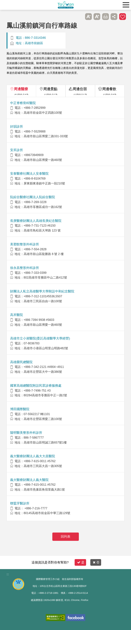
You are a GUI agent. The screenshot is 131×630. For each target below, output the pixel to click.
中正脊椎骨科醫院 (23, 103)
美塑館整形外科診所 (24, 244)
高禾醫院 (16, 315)
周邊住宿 (80, 89)
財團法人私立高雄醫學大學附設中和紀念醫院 (42, 291)
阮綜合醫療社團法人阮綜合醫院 (32, 197)
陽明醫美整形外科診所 (26, 432)
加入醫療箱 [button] (122, 16)
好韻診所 (16, 126)
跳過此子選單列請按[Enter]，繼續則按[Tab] (80, 16)
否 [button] (96, 562)
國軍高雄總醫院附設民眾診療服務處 (35, 385)
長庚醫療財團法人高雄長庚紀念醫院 (35, 221)
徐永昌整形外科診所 (24, 268)
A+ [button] (97, 16)
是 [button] (80, 562)
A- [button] (88, 16)
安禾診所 (16, 150)
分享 (114, 16)
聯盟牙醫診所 (19, 503)
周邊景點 (50, 89)
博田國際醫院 (19, 409)
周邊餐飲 (109, 89)
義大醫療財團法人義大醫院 (29, 480)
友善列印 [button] (105, 16)
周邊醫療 (21, 89)
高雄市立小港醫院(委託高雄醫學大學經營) (40, 338)
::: (8, 574)
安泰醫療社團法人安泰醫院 (29, 173)
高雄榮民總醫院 (21, 362)
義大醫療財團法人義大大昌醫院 (32, 456)
